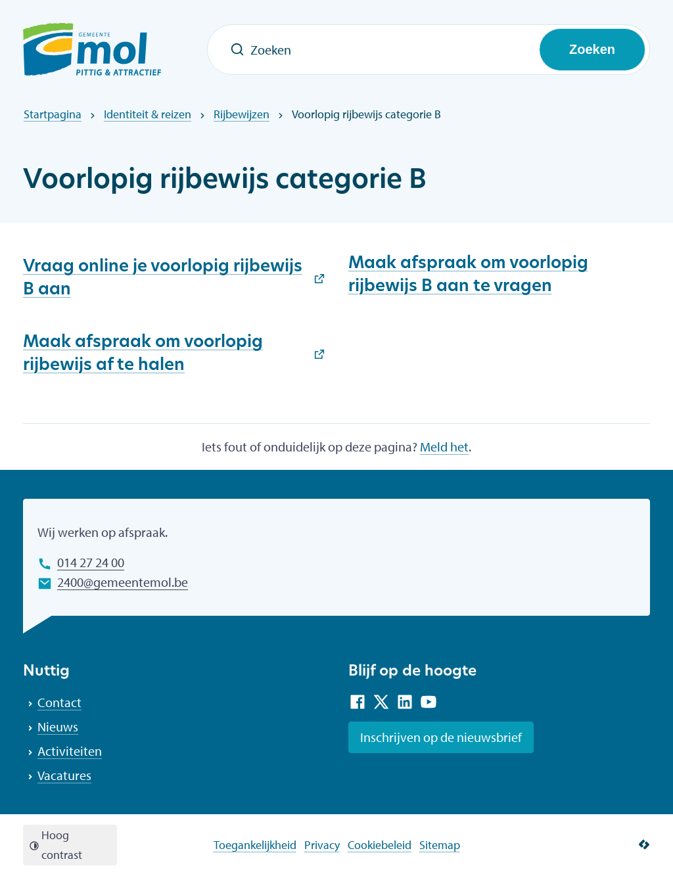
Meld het (444, 446)
